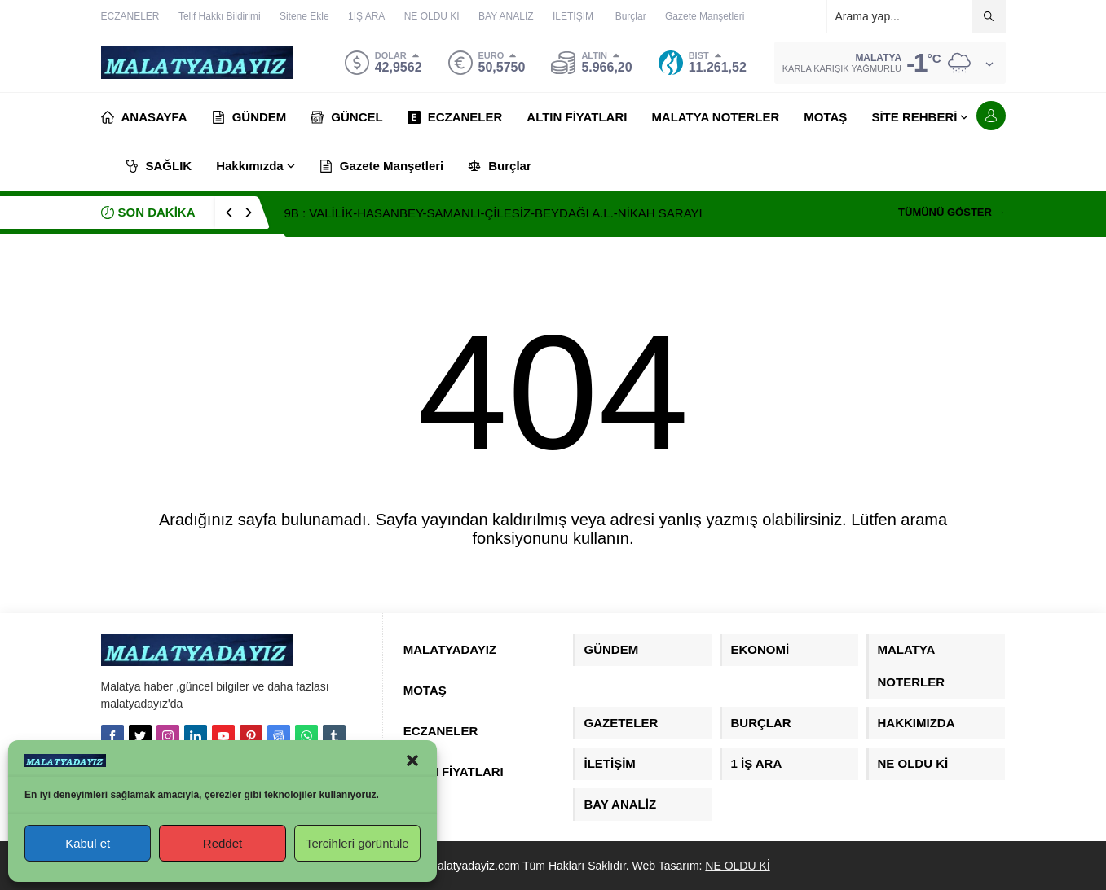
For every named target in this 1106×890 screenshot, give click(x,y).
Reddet (222, 843)
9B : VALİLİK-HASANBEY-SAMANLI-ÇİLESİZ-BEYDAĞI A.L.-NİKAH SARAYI (493, 213)
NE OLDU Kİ (737, 865)
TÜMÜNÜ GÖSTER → (951, 212)
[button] (412, 760)
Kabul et (87, 843)
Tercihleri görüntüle (357, 843)
